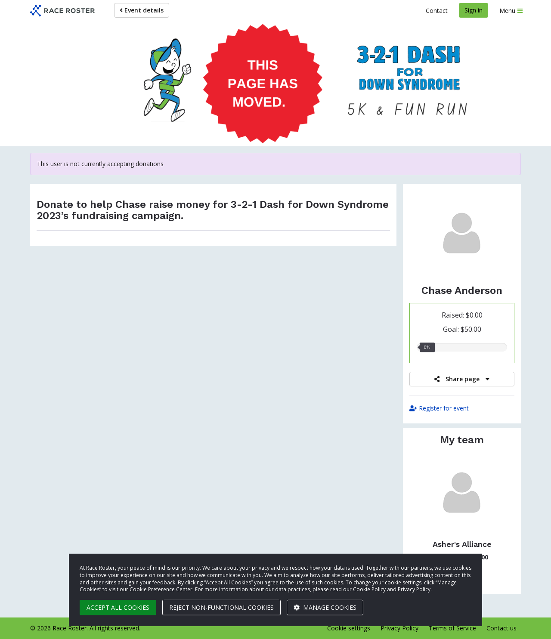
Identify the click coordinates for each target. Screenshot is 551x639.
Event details (142, 10)
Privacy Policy (399, 628)
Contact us (501, 628)
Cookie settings (348, 628)
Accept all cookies (118, 607)
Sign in (473, 10)
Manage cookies (325, 607)
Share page (461, 379)
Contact (437, 10)
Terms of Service (452, 628)
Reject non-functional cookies (221, 607)
